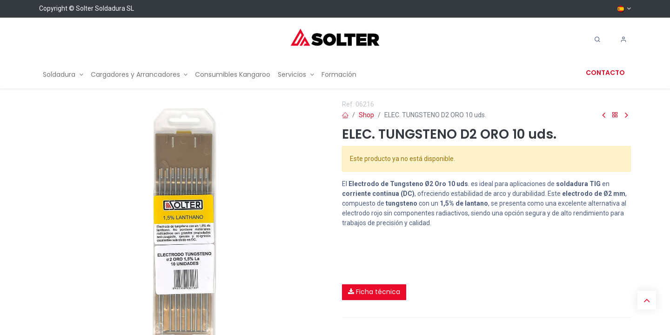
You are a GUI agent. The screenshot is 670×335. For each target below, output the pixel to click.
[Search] (597, 39)
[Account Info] (623, 39)
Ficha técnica (374, 291)
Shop (366, 115)
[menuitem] (63, 74)
